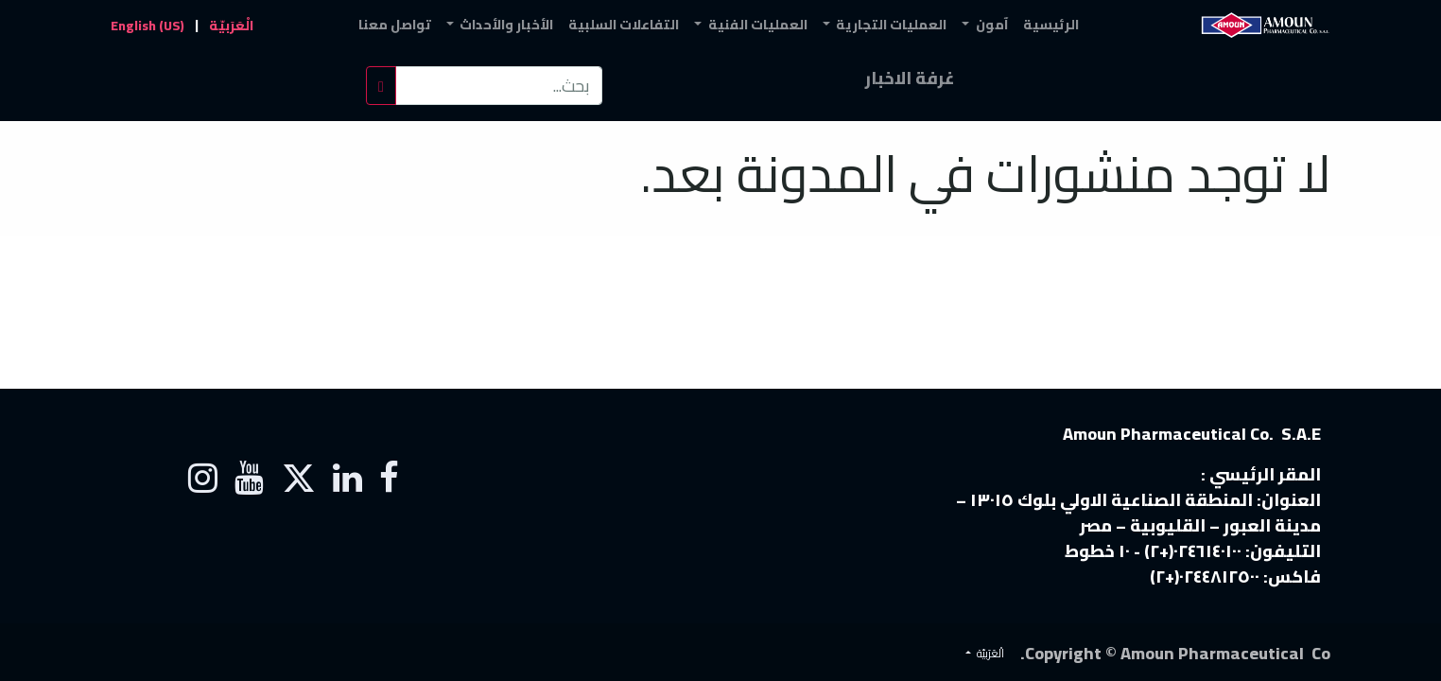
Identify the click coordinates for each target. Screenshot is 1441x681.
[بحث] (381, 85)
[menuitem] (1051, 25)
